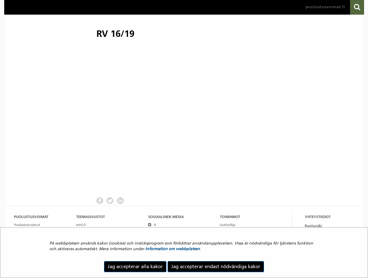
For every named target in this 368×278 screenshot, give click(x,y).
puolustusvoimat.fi (325, 7)
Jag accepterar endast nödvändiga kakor (215, 266)
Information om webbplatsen (172, 248)
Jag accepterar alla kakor (135, 266)
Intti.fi (81, 225)
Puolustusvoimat (27, 225)
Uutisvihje (228, 225)
